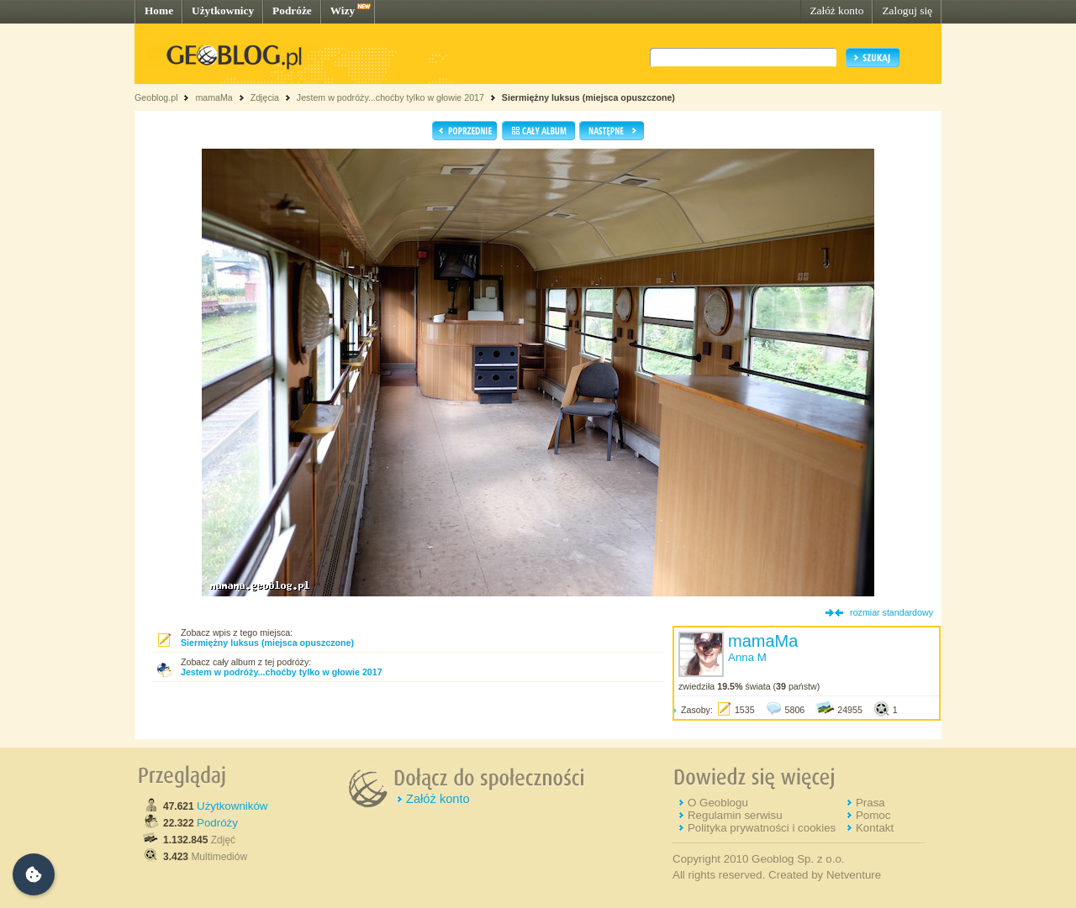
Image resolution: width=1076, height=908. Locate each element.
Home (159, 10)
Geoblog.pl (156, 97)
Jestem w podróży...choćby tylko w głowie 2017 (390, 97)
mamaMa (213, 97)
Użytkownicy (223, 10)
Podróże (292, 10)
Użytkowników (232, 806)
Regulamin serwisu (735, 815)
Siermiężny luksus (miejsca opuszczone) (588, 97)
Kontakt (875, 827)
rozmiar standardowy (891, 612)
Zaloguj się (907, 10)
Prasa (870, 802)
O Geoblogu (718, 802)
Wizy (342, 10)
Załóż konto (836, 10)
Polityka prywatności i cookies (762, 827)
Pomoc (873, 815)
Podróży (217, 822)
